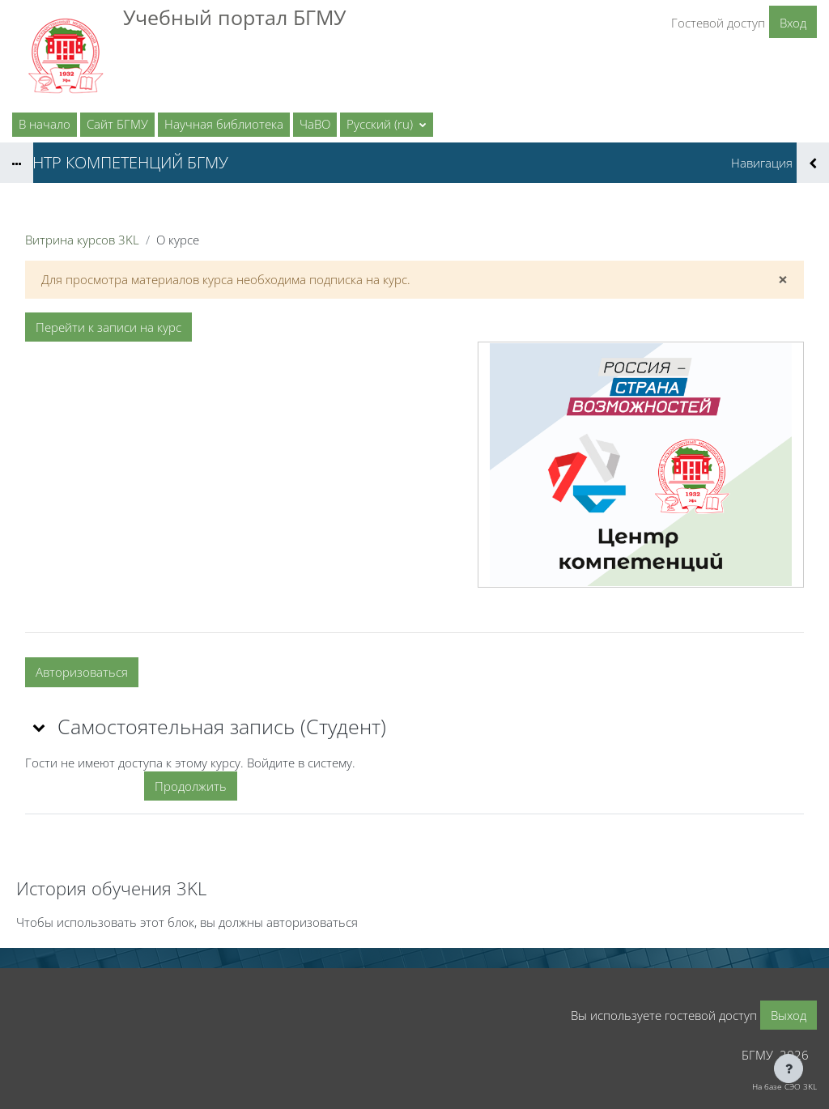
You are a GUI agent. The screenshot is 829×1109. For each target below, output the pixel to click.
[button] (386, 125)
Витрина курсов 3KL (82, 240)
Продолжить (191, 786)
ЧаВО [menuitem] (315, 124)
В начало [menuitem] (44, 124)
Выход (788, 1015)
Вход (793, 23)
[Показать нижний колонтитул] (788, 1068)
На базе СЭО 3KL (784, 1086)
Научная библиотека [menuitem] (223, 124)
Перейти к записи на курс (108, 327)
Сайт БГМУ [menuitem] (117, 124)
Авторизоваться (82, 672)
